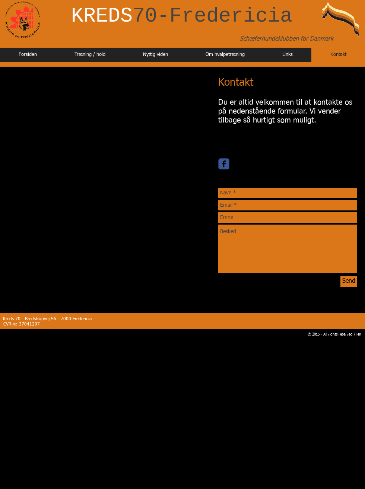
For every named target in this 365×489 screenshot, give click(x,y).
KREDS (181, 16)
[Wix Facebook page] (223, 163)
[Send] (348, 281)
